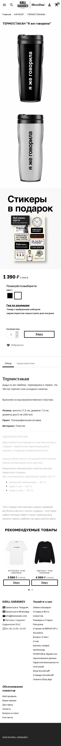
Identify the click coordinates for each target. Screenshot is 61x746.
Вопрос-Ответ (41, 637)
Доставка (7, 704)
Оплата (6, 709)
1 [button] (29, 589)
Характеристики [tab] (26, 363)
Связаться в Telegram (15, 607)
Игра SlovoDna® (41, 671)
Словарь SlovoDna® (43, 675)
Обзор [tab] (8, 363)
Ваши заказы (9, 700)
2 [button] (32, 589)
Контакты (7, 717)
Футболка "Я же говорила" (16, 572)
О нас (36, 641)
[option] (16, 561)
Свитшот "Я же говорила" (45, 572)
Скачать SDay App (42, 679)
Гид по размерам (18, 305)
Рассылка (38, 624)
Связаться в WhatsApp (15, 611)
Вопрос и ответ (10, 713)
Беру (16, 582)
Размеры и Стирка (42, 620)
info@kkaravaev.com (14, 616)
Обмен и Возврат (42, 607)
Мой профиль (9, 696)
